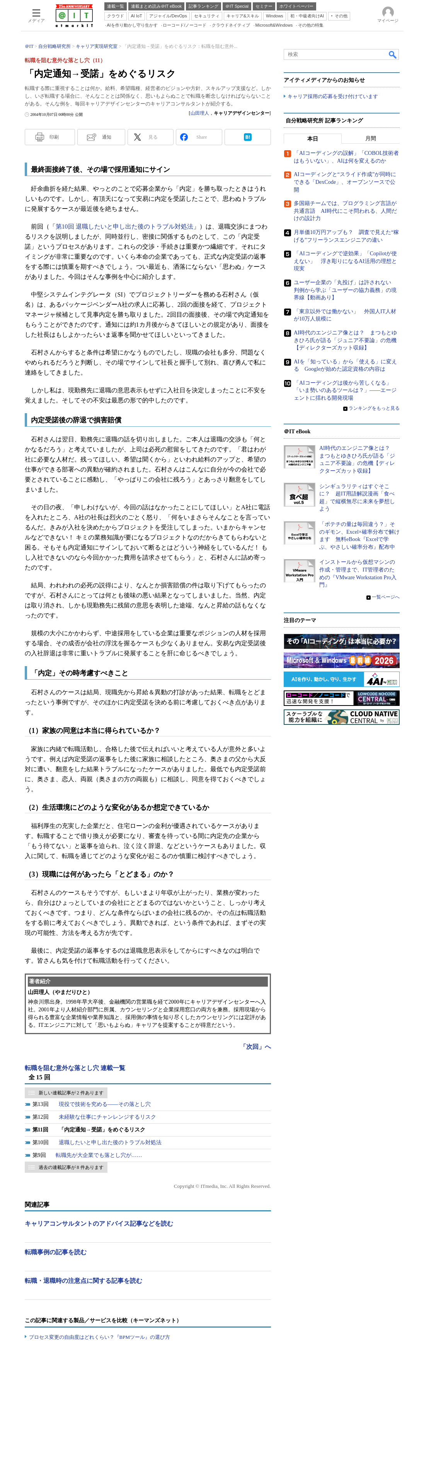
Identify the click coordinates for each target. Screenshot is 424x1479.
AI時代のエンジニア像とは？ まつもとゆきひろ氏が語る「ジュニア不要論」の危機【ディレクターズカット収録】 (345, 340)
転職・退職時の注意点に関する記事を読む (83, 1280)
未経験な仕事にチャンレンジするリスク (107, 1117)
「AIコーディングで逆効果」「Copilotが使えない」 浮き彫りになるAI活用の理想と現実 (345, 261)
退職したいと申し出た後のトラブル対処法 (110, 1142)
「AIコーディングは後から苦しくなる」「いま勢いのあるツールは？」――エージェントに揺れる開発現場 (345, 390)
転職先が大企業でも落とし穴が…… (99, 1155)
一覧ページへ (386, 597)
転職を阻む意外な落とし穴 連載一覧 (75, 1068)
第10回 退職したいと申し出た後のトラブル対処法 (124, 226)
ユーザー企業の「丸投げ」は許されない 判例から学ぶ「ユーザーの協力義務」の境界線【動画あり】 (345, 290)
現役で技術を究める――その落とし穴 (105, 1104)
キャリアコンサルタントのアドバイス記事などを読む (99, 1223)
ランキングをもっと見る (374, 408)
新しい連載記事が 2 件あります (71, 1093)
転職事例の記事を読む (56, 1252)
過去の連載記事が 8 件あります (71, 1167)
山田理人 (200, 113)
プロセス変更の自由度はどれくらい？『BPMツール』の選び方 (99, 1337)
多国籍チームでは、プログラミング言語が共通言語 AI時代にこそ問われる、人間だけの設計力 (345, 211)
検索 (393, 54)
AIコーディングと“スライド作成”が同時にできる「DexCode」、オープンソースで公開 (345, 182)
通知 (106, 137)
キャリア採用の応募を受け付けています (333, 97)
